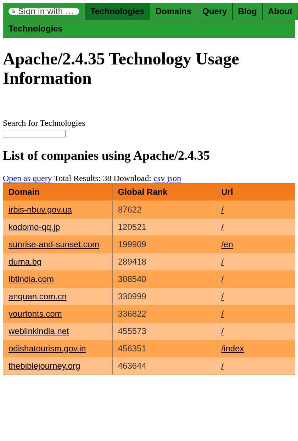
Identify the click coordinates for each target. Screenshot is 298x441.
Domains (173, 11)
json (174, 178)
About (280, 11)
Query (214, 11)
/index (232, 348)
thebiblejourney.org (44, 366)
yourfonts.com (35, 313)
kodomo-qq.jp (34, 227)
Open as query (27, 178)
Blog (247, 11)
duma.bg (25, 261)
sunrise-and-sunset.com (54, 244)
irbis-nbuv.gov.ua (40, 209)
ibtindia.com (31, 279)
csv (159, 178)
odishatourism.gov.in (47, 348)
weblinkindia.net (39, 331)
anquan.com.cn (38, 296)
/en (227, 244)
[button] (44, 11)
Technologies (117, 11)
